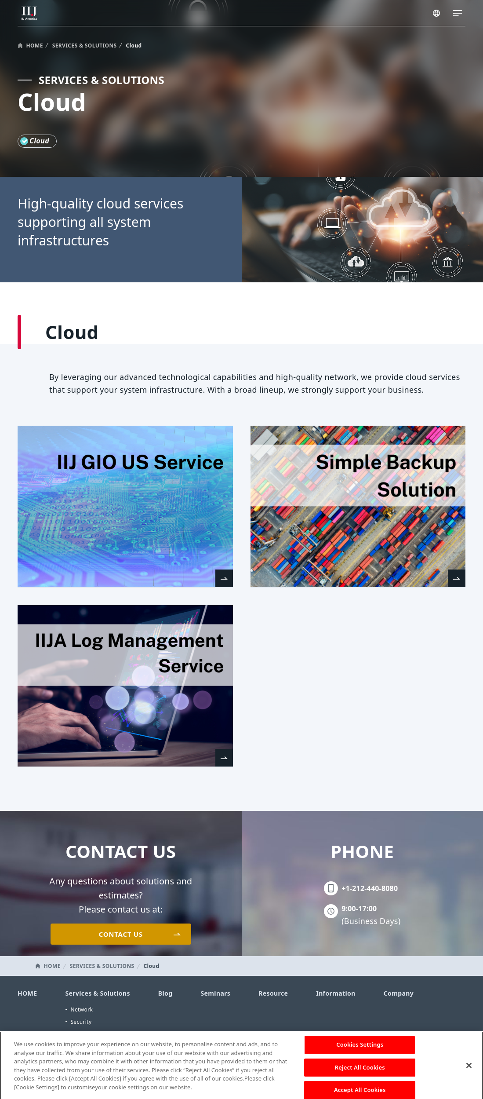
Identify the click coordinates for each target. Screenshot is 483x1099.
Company (399, 993)
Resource (273, 993)
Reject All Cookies (360, 1071)
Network (81, 1009)
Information (335, 993)
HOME (34, 45)
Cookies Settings (359, 1048)
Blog (165, 993)
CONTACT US (121, 934)
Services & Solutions (97, 993)
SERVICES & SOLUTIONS (84, 45)
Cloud (78, 1033)
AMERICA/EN (437, 14)
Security (80, 1022)
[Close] (469, 1069)
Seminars (215, 993)
